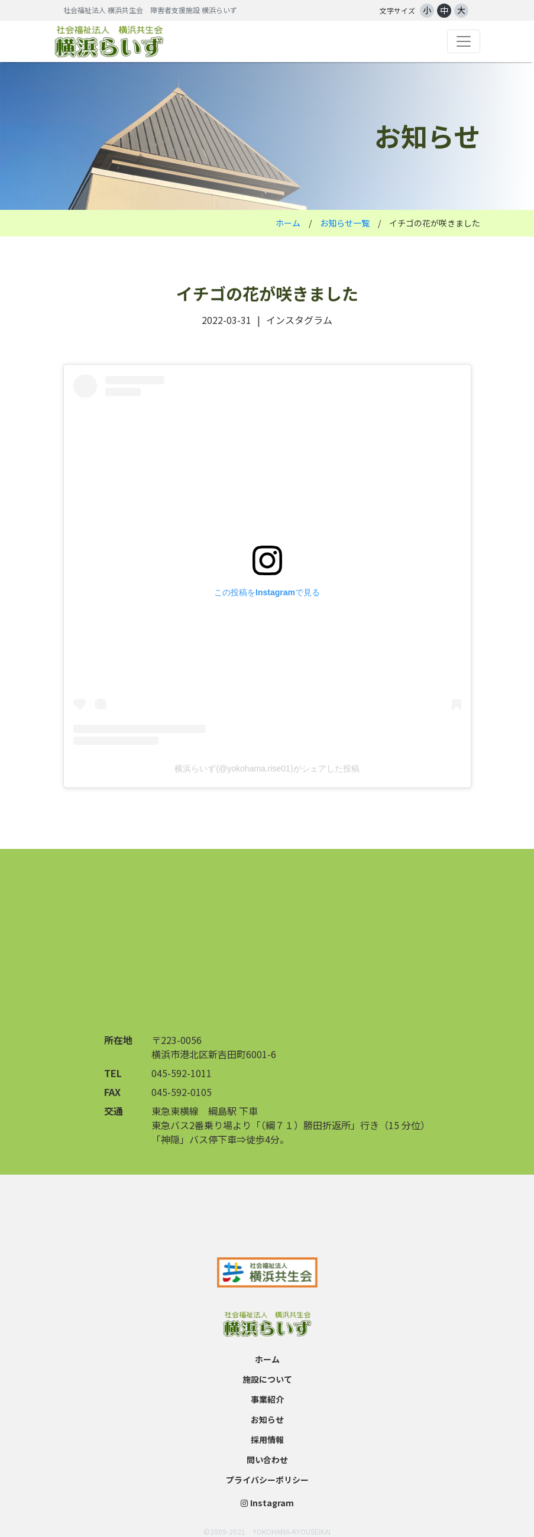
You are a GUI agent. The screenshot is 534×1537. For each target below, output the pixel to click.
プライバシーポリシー (267, 1480)
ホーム (288, 223)
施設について (267, 1379)
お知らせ (267, 1419)
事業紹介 (267, 1399)
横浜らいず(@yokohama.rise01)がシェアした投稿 (266, 768)
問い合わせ (267, 1459)
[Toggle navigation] (463, 41)
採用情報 (267, 1439)
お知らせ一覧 (345, 223)
